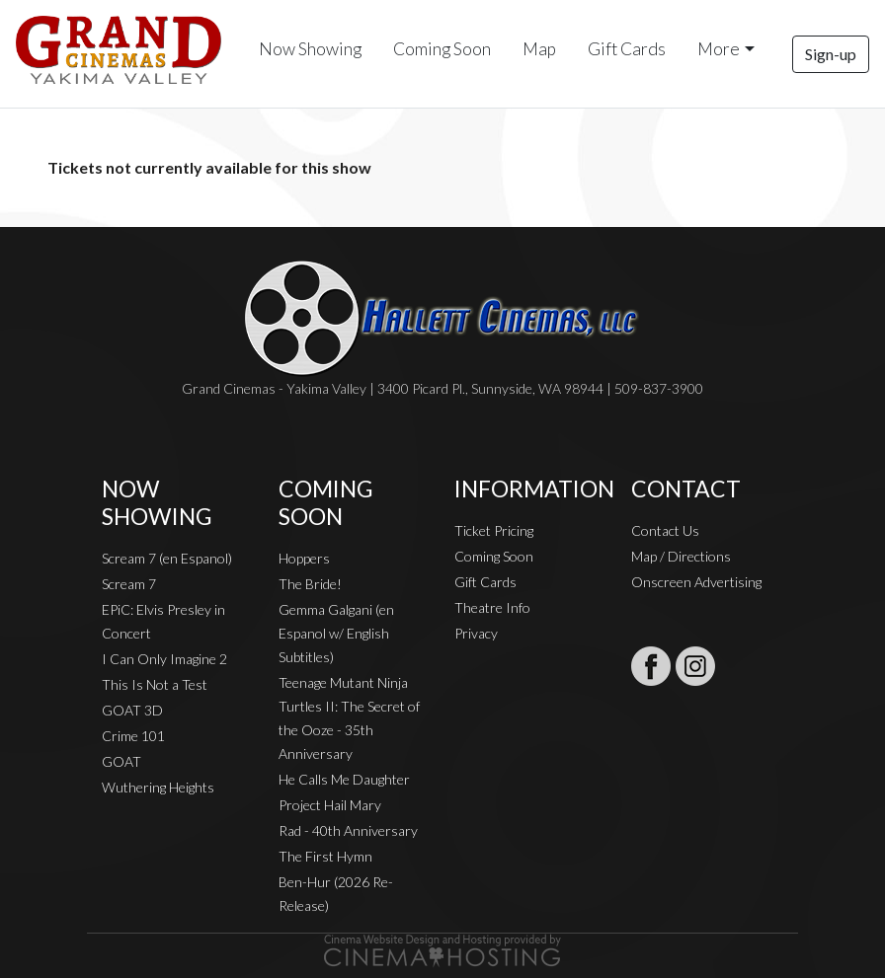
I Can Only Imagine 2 (164, 658)
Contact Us (665, 530)
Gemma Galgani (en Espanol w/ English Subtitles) (336, 633)
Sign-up (830, 53)
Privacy (476, 633)
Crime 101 (133, 735)
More (718, 48)
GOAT (121, 761)
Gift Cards (627, 48)
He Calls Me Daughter (344, 779)
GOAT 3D (132, 710)
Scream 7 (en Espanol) (167, 558)
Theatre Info (492, 607)
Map (539, 48)
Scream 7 (129, 583)
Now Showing (310, 48)
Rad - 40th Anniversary (348, 830)
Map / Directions (681, 556)
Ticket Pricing (493, 530)
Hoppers (304, 558)
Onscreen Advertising (696, 581)
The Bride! (310, 583)
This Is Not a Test (154, 684)
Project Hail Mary (330, 804)
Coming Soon (442, 48)
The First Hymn (325, 856)
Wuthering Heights (158, 787)
